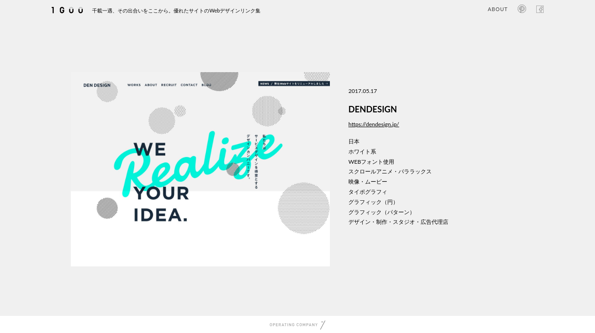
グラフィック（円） (373, 201)
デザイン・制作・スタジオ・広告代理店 (398, 221)
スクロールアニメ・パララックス (390, 171)
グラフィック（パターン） (381, 212)
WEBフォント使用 (371, 161)
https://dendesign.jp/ (373, 124)
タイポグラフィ (367, 191)
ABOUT (498, 9)
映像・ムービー (367, 181)
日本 (353, 141)
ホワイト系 (362, 151)
